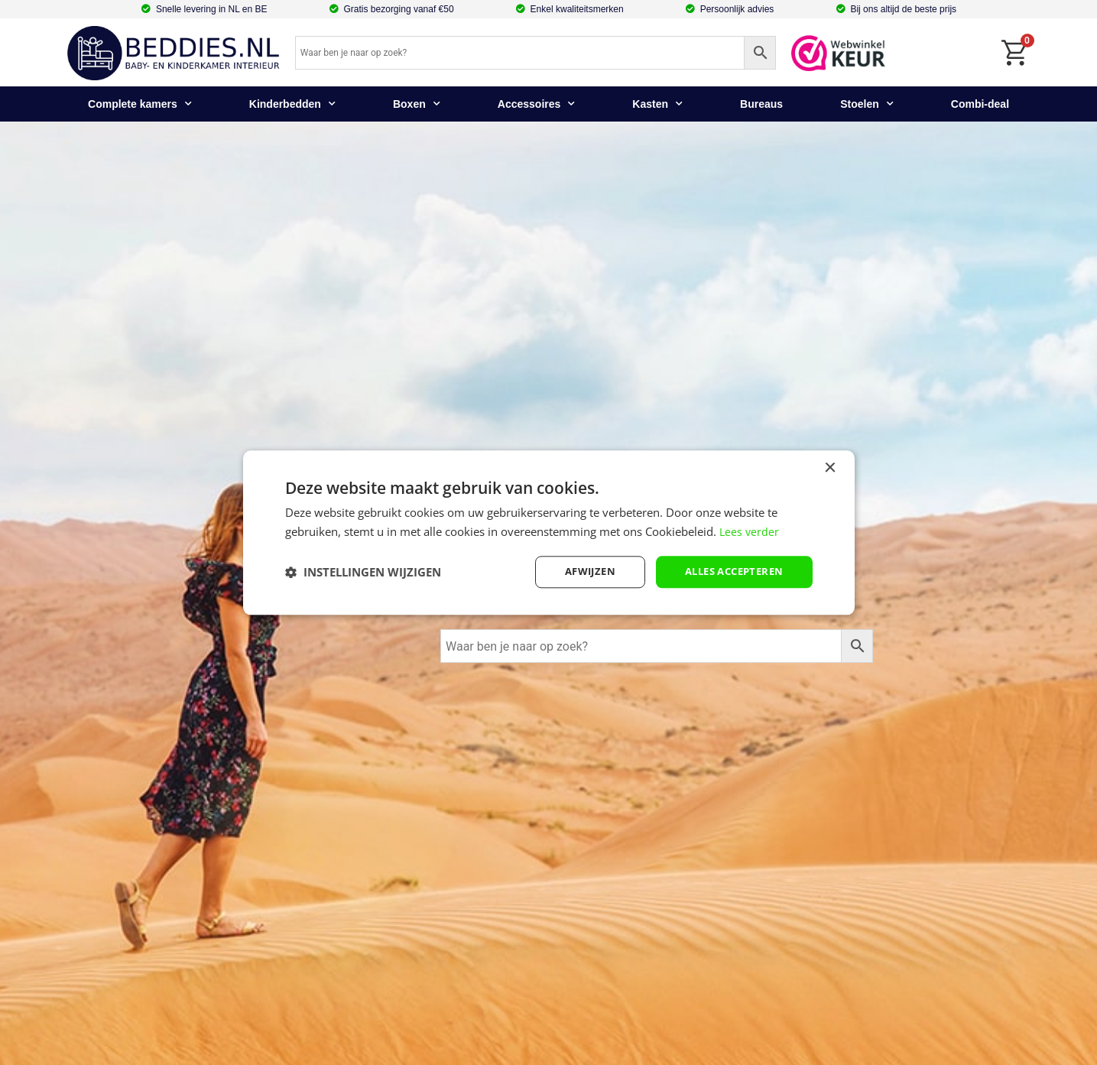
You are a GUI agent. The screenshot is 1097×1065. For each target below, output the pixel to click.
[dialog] (549, 532)
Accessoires (537, 104)
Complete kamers (140, 104)
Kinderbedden (292, 104)
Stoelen (867, 104)
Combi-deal (980, 104)
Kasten (657, 104)
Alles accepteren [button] (729, 571)
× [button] (830, 466)
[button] (363, 572)
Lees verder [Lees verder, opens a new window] (750, 529)
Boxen (416, 104)
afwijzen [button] (577, 571)
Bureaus (761, 104)
